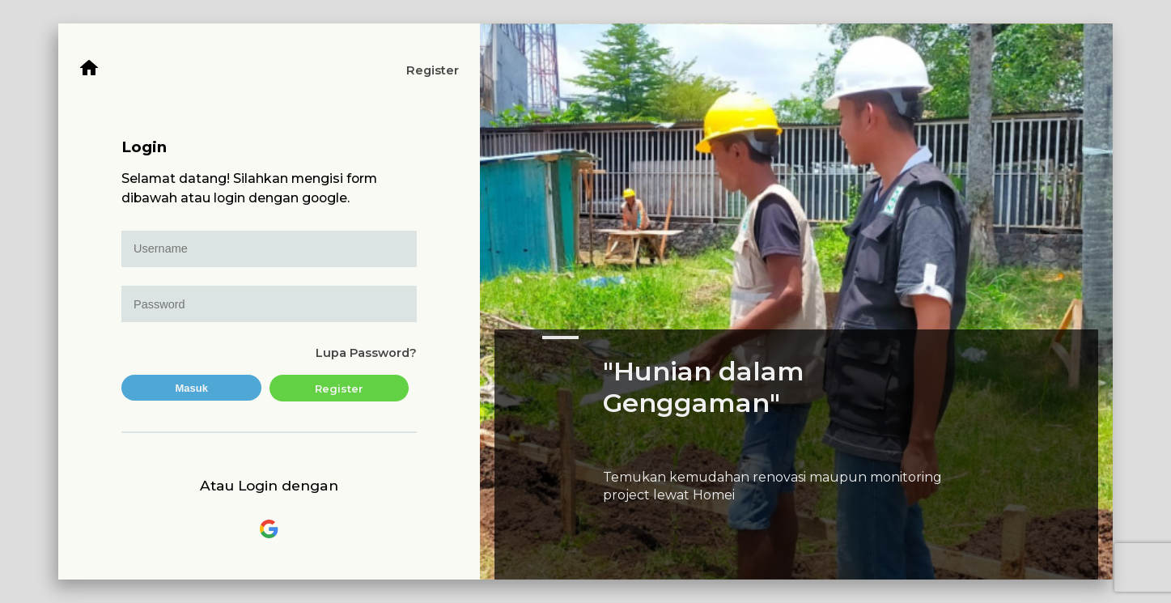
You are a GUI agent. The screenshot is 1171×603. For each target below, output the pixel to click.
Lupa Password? (366, 353)
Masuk (191, 388)
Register (432, 70)
